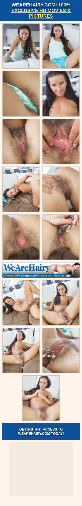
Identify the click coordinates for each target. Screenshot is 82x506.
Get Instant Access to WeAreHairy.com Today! (41, 432)
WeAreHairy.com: (41, 10)
